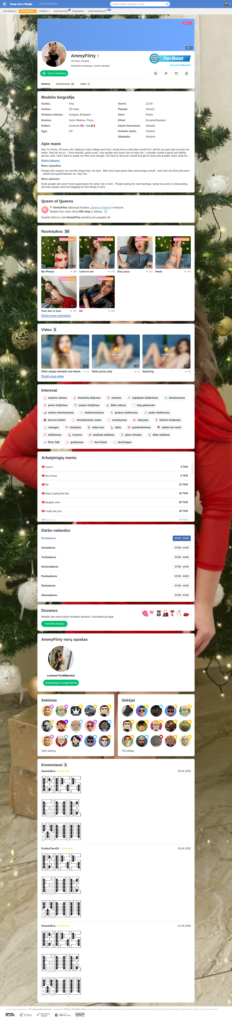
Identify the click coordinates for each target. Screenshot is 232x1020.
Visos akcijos (62, 10)
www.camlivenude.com (42, 1009)
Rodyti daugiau (50, 160)
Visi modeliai (9, 11)
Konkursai (78, 11)
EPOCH (67, 1009)
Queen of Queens (101, 207)
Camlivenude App (98, 10)
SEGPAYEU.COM (79, 1009)
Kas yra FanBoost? (180, 65)
